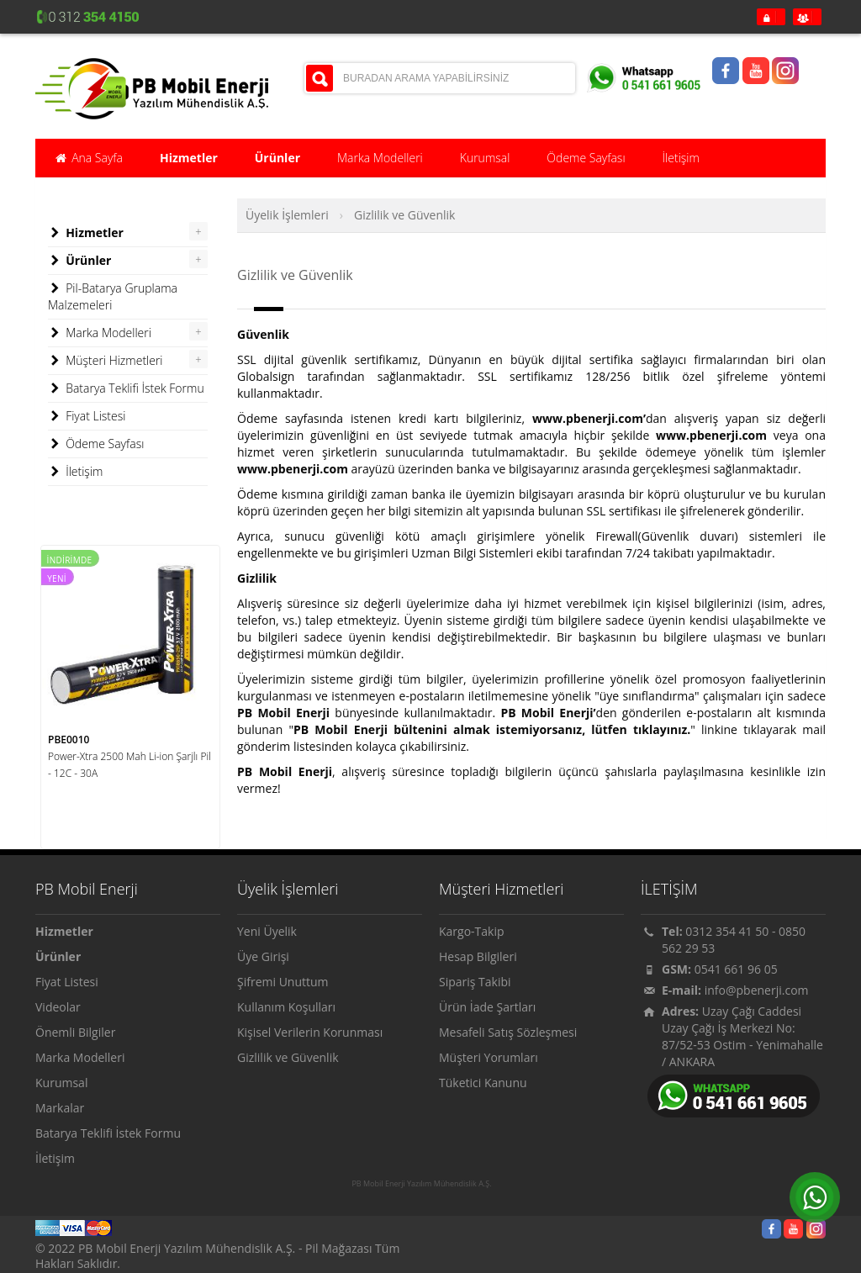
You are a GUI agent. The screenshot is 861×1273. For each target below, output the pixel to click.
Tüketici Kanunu (483, 1083)
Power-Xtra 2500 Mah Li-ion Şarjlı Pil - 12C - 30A (129, 764)
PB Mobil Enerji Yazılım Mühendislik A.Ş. (421, 1184)
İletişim (75, 471)
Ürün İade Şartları (487, 1007)
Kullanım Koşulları (286, 1007)
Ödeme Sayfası (96, 444)
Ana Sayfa (88, 158)
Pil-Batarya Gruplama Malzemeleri (112, 296)
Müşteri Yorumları (488, 1057)
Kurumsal (61, 1083)
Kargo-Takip (471, 931)
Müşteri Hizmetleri (105, 360)
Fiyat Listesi (86, 416)
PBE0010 (68, 739)
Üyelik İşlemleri (287, 215)
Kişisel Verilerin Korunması (310, 1032)
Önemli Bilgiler (75, 1032)
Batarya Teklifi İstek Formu (126, 388)
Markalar (59, 1108)
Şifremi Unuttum (283, 982)
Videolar (58, 1007)
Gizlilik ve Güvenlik (405, 215)
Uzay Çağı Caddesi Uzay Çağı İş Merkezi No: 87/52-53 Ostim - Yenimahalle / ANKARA (742, 1036)
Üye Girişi (263, 956)
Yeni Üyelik (267, 931)
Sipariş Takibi (475, 982)
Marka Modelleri (99, 333)
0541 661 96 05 (736, 969)
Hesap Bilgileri (478, 956)
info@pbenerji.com (757, 990)
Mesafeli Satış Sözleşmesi (508, 1032)
